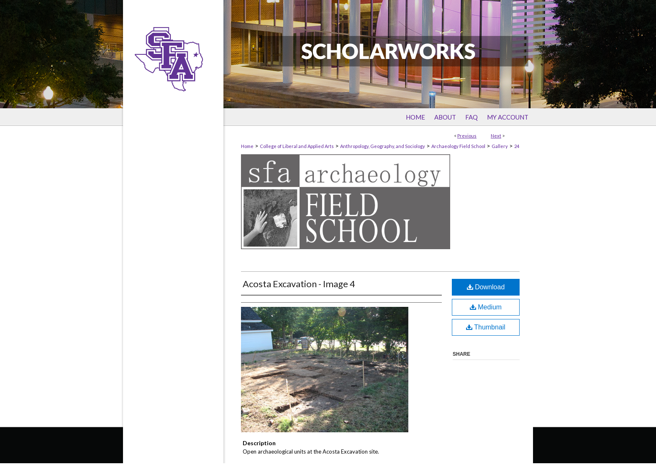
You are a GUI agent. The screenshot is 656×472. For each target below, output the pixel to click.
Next (496, 135)
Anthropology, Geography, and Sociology (382, 146)
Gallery (500, 146)
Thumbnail (485, 327)
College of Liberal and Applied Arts (297, 146)
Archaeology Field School (458, 146)
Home (247, 146)
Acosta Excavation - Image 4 (299, 283)
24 (516, 146)
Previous (467, 135)
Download (486, 287)
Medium (486, 307)
